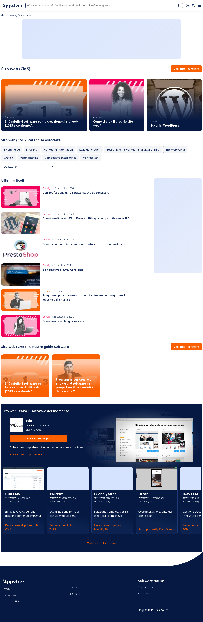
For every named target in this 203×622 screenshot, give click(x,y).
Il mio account (145, 587)
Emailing (31, 149)
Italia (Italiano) (158, 610)
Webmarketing (29, 157)
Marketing (12, 15)
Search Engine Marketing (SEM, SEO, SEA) (133, 149)
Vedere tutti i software (101, 543)
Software (75, 593)
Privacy (6, 588)
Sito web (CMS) (175, 149)
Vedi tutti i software (186, 69)
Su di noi (75, 587)
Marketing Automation (58, 149)
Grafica (8, 157)
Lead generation (89, 149)
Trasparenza (9, 594)
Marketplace (91, 157)
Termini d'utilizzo (11, 601)
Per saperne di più (38, 438)
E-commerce (12, 149)
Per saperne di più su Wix (26, 454)
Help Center (144, 593)
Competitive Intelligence (60, 157)
